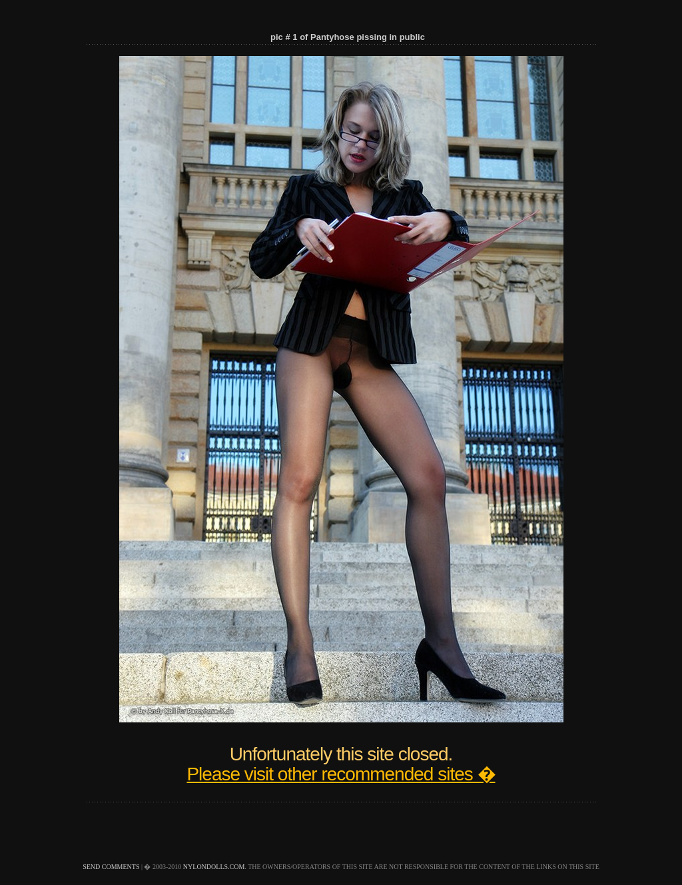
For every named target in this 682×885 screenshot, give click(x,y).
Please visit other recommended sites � (340, 774)
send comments (111, 866)
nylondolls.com (214, 866)
